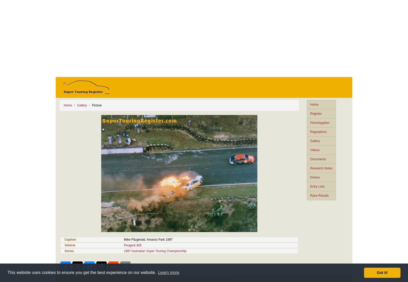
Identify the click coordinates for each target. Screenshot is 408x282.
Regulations (318, 132)
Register (316, 114)
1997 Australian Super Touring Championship (155, 251)
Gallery (315, 141)
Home (314, 104)
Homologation (319, 123)
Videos (315, 150)
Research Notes (321, 168)
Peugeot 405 (133, 245)
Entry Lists (317, 186)
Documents (318, 159)
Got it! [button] (382, 273)
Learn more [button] (168, 272)
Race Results (319, 195)
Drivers (315, 177)
